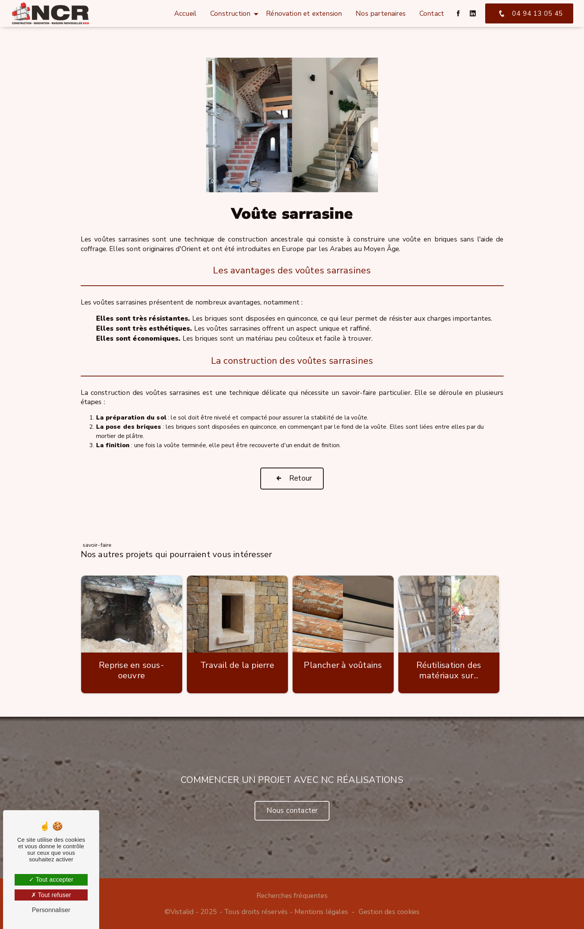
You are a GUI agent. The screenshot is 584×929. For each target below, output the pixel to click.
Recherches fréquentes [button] (292, 895)
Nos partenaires (381, 13)
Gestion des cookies (389, 911)
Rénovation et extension (304, 13)
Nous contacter (292, 811)
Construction (230, 13)
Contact (431, 13)
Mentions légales (321, 911)
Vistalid (181, 911)
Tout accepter (51, 879)
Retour (292, 478)
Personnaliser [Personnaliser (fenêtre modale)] (51, 910)
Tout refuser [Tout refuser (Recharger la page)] (51, 895)
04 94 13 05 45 (529, 13)
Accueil (185, 13)
